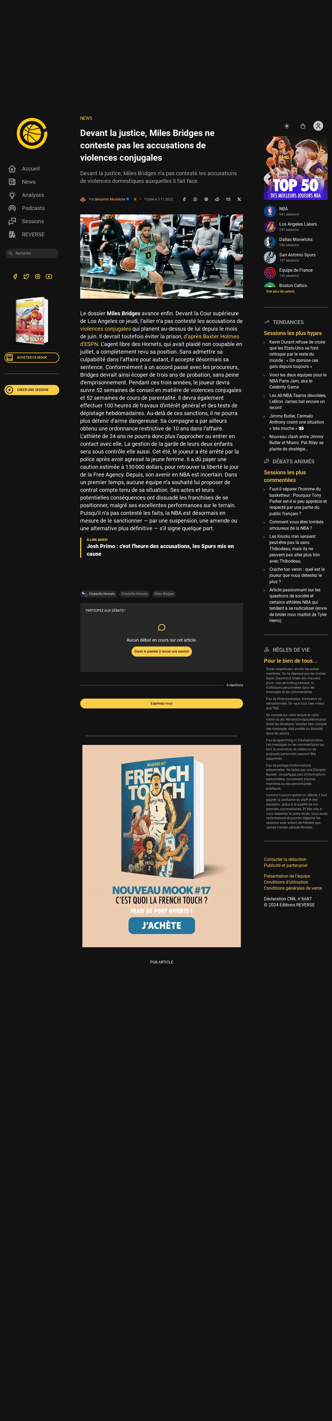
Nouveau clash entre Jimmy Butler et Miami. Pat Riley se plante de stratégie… (296, 443)
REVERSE (26, 234)
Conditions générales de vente (293, 888)
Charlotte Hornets (134, 594)
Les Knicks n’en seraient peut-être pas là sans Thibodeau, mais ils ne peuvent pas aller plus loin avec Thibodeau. (294, 549)
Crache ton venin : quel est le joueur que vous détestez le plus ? (297, 575)
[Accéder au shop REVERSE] (303, 126)
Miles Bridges (164, 594)
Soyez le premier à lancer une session (161, 651)
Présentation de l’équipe (287, 876)
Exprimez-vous (161, 703)
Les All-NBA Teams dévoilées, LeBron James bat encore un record (297, 401)
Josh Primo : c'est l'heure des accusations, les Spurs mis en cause (160, 550)
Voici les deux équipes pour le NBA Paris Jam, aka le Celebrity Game (298, 381)
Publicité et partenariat (286, 865)
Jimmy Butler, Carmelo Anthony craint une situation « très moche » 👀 (296, 422)
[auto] (287, 126)
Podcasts (26, 208)
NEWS (86, 118)
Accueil (24, 168)
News (22, 181)
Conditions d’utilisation (286, 882)
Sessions (26, 221)
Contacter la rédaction (285, 859)
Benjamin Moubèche (112, 199)
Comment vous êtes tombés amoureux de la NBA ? (296, 525)
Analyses (26, 195)
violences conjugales (105, 328)
